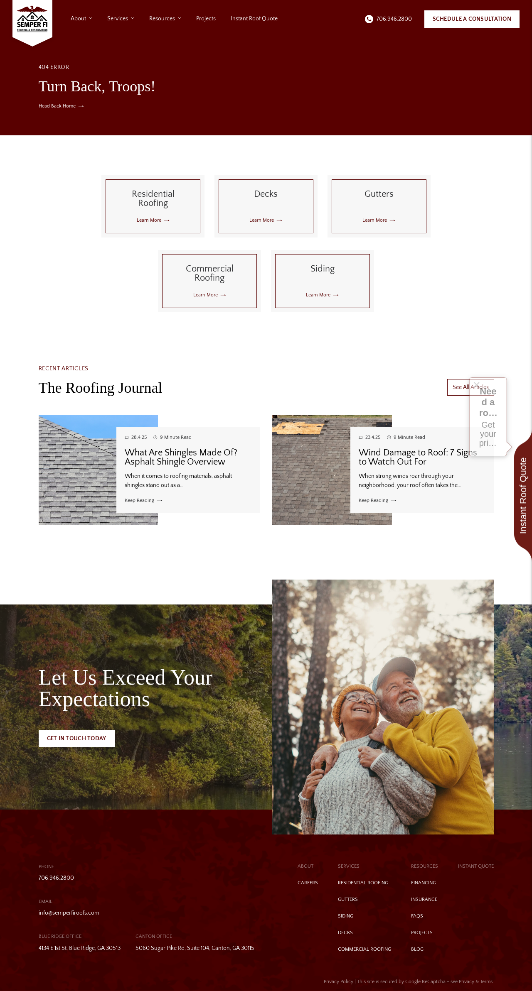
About (78, 19)
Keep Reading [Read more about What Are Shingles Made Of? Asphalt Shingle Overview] (139, 500)
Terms (486, 981)
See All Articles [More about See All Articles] (471, 387)
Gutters (348, 899)
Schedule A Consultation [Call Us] (472, 19)
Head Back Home (57, 106)
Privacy (466, 981)
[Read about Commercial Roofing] (209, 281)
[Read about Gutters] (379, 206)
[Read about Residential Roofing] (153, 206)
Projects (206, 19)
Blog (417, 949)
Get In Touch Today (76, 738)
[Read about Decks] (266, 206)
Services (117, 19)
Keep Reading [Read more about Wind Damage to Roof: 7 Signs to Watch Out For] (373, 500)
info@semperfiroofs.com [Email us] (69, 913)
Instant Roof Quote (254, 19)
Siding (345, 916)
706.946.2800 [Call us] (394, 19)
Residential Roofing (363, 883)
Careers (308, 883)
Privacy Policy (338, 981)
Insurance (424, 899)
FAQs (417, 916)
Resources (162, 19)
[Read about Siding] (322, 281)
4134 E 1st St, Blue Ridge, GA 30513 (80, 948)
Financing (423, 883)
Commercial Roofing (364, 949)
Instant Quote (476, 866)
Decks (345, 932)
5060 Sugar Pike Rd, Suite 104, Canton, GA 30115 (194, 948)
